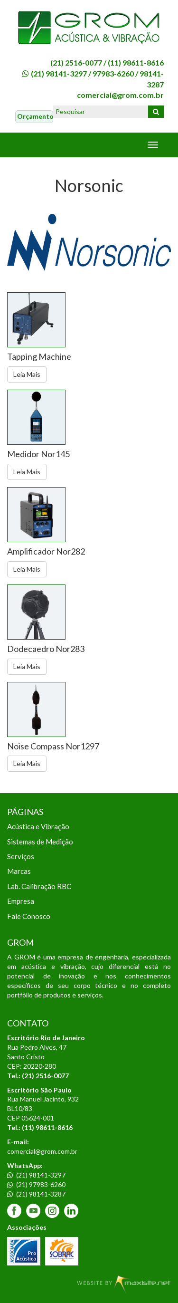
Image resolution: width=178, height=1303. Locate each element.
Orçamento (35, 116)
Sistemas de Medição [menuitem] (40, 841)
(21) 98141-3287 (36, 1194)
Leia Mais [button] (26, 374)
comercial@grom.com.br (120, 94)
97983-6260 (113, 73)
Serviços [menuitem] (20, 856)
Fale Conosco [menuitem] (28, 916)
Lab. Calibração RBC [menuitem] (39, 886)
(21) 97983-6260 (36, 1184)
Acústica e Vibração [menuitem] (38, 826)
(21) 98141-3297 (59, 73)
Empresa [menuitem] (20, 901)
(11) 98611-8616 (136, 62)
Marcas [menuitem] (19, 871)
